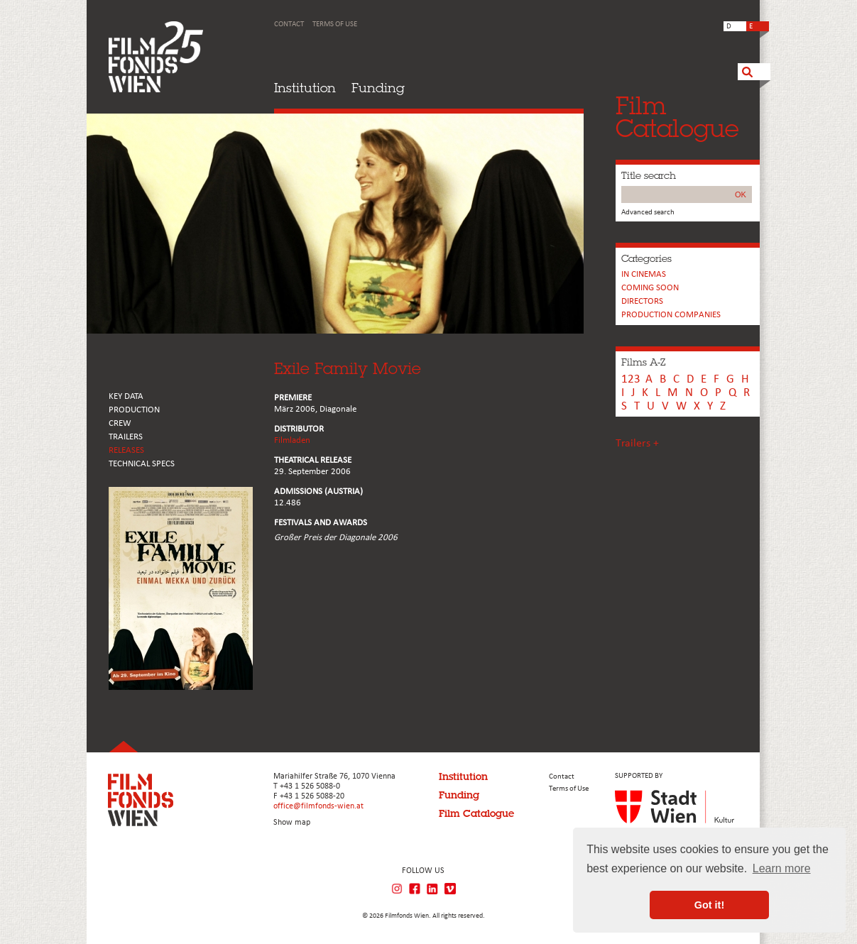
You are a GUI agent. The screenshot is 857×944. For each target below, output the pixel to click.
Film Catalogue (476, 813)
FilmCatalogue (677, 116)
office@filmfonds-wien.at (318, 806)
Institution (305, 87)
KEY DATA (126, 396)
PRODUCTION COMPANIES (671, 314)
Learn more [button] (782, 868)
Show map (291, 822)
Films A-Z (643, 362)
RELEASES (126, 450)
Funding (378, 87)
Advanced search (648, 212)
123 (630, 379)
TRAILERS (126, 436)
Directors (642, 301)
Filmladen (292, 440)
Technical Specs (142, 463)
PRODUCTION (134, 410)
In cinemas (643, 274)
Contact (289, 24)
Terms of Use (334, 24)
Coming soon (650, 287)
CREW (120, 423)
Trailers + (637, 443)
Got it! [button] (709, 905)
